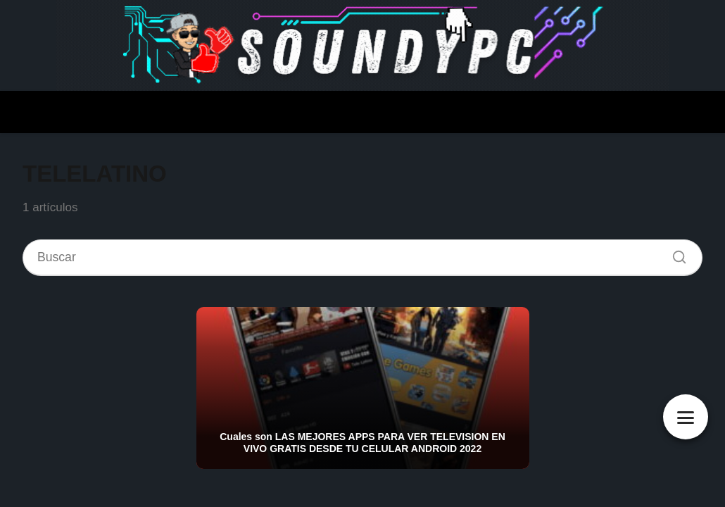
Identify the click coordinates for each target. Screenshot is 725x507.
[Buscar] (674, 253)
